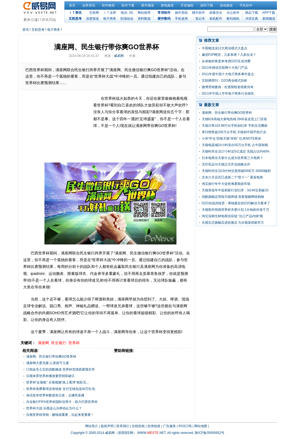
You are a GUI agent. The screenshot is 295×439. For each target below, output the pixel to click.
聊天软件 (198, 13)
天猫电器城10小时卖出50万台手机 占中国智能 (235, 145)
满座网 (43, 343)
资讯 (25, 30)
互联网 (94, 13)
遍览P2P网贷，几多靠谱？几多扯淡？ (229, 55)
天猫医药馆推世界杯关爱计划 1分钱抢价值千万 (235, 210)
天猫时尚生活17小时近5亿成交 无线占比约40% (235, 151)
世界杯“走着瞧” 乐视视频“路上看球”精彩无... (57, 382)
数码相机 (233, 18)
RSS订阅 (185, 426)
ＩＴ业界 (109, 13)
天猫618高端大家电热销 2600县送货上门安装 (234, 119)
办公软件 (233, 13)
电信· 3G (127, 13)
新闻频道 (268, 18)
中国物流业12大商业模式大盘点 (224, 48)
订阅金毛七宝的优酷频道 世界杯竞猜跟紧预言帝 (60, 369)
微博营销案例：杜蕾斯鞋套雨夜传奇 (228, 87)
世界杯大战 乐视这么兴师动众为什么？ (54, 408)
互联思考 (75, 18)
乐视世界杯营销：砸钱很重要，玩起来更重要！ (60, 415)
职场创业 (126, 18)
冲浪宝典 (251, 18)
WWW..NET (151, 433)
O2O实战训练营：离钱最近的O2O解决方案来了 (236, 203)
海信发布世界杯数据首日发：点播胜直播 (55, 395)
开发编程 (187, 5)
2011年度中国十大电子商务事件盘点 (228, 74)
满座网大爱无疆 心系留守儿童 (47, 363)
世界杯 (74, 343)
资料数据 (144, 18)
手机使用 (181, 18)
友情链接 (153, 426)
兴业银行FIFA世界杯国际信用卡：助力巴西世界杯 (62, 402)
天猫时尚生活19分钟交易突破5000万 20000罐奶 (236, 171)
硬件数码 (164, 18)
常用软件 (164, 13)
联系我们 (122, 426)
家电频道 (167, 5)
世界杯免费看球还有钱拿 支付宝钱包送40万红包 (60, 389)
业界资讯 (88, 5)
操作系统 (181, 13)
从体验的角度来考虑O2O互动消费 (226, 61)
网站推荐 (144, 13)
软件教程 (108, 5)
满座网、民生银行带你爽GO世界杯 (51, 356)
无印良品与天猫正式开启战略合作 (226, 164)
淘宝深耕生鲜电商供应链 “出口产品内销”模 (232, 216)
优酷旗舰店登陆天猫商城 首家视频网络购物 (233, 197)
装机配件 (215, 18)
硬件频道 (147, 5)
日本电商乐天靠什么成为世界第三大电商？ (232, 158)
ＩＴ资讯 (75, 13)
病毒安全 (215, 13)
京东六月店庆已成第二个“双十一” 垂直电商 (232, 177)
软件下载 (128, 5)
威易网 (119, 56)
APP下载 (268, 13)
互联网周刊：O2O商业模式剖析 (224, 80)
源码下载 (206, 5)
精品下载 (251, 13)
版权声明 (107, 426)
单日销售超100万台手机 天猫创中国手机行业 (234, 132)
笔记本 (200, 18)
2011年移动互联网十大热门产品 (225, 68)
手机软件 (246, 5)
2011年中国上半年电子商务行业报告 (228, 93)
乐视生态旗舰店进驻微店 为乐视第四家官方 (233, 222)
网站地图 (200, 426)
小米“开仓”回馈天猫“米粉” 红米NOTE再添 (231, 138)
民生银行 (58, 343)
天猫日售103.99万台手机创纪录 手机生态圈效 (235, 125)
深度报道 (92, 18)
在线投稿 (138, 426)
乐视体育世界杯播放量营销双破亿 (50, 376)
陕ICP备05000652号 (209, 433)
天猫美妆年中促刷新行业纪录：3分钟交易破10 (235, 190)
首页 (72, 5)
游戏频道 (226, 5)
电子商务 (109, 18)
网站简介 (91, 426)
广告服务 (169, 426)
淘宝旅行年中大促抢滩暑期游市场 (226, 184)
